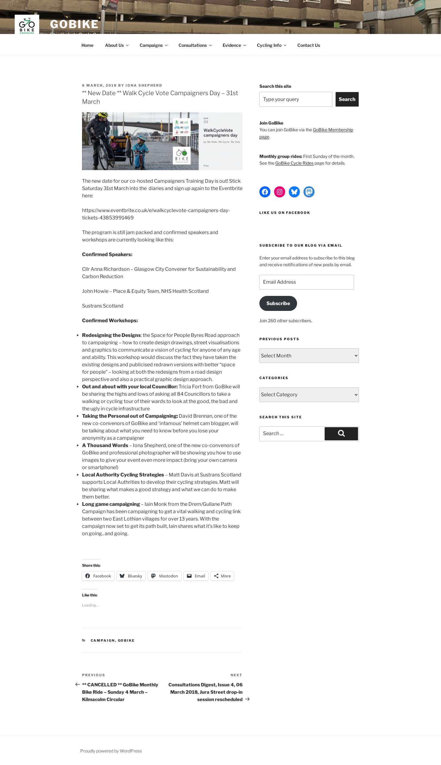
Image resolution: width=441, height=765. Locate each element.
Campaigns (154, 45)
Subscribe (278, 303)
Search (347, 99)
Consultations (196, 45)
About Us (117, 45)
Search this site (275, 86)
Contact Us (308, 45)
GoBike (74, 24)
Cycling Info (272, 45)
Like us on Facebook (284, 213)
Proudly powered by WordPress (111, 750)
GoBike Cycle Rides (294, 163)
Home (87, 45)
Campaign (103, 640)
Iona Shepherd (144, 85)
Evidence (235, 45)
